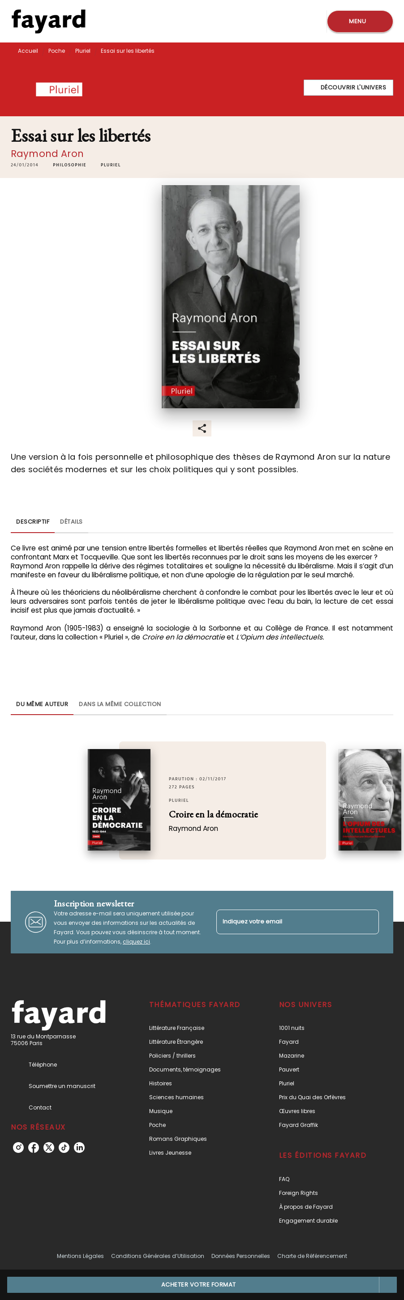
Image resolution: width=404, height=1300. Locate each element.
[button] (349, 88)
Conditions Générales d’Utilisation (157, 1256)
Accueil (28, 51)
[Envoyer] (368, 922)
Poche (56, 51)
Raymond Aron (47, 153)
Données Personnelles (240, 1256)
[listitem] (18, 1147)
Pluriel (82, 51)
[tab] (33, 522)
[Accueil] (48, 21)
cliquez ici (136, 941)
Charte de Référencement (312, 1256)
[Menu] (360, 21)
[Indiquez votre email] (286, 922)
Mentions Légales (80, 1256)
